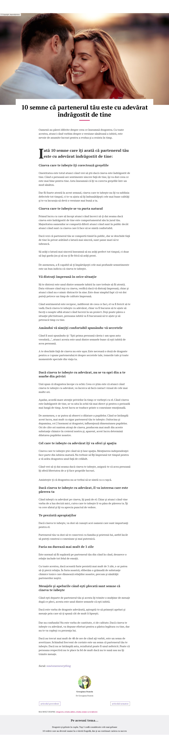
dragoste (60, 711)
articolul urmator (120, 703)
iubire (73, 711)
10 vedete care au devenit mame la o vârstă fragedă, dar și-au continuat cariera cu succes (84, 730)
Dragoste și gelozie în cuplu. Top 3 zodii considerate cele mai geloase (84, 727)
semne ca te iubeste (89, 711)
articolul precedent (49, 703)
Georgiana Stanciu (84, 691)
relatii (78, 711)
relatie (67, 711)
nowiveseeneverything (59, 666)
